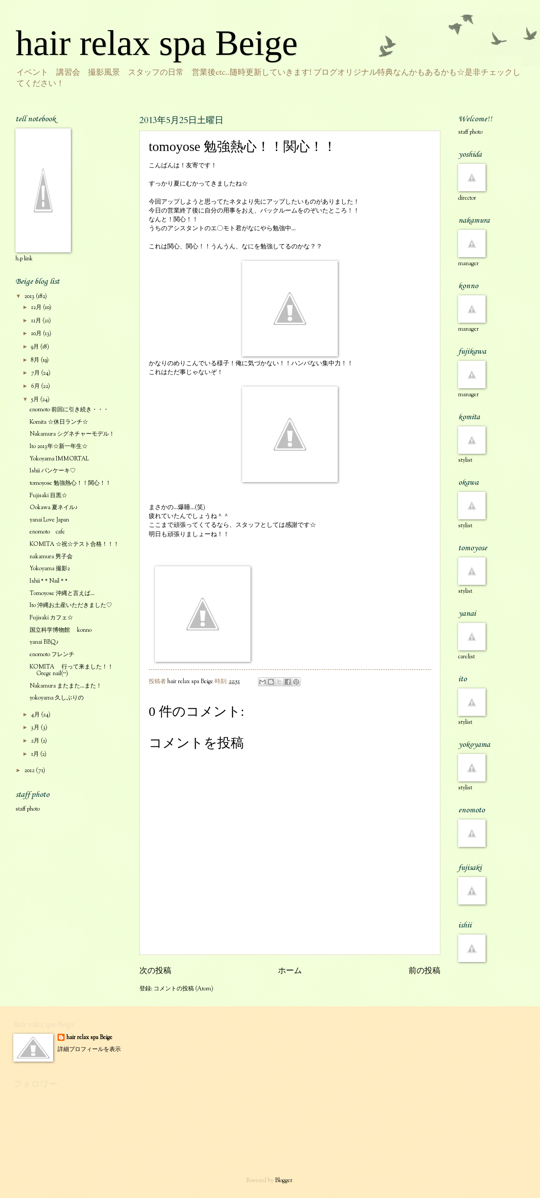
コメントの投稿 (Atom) (183, 989)
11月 (36, 321)
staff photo (27, 809)
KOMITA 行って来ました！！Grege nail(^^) (71, 670)
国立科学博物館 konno (61, 630)
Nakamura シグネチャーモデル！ (72, 434)
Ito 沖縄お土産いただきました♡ (71, 606)
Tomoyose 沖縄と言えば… (62, 594)
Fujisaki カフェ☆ (51, 618)
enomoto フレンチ (52, 655)
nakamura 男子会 (51, 557)
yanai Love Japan (49, 520)
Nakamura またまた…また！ (66, 686)
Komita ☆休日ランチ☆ (59, 422)
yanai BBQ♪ (44, 642)
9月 (35, 347)
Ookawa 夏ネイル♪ (53, 508)
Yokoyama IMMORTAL (59, 459)
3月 (36, 728)
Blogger (284, 1181)
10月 (37, 334)
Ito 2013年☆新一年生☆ (59, 447)
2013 (30, 297)
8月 (36, 360)
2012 (30, 771)
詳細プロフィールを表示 (89, 1050)
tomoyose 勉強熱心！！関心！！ (70, 483)
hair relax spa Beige (156, 42)
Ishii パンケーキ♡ (53, 471)
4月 (36, 715)
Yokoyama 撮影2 (50, 569)
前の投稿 (424, 971)
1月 (35, 754)
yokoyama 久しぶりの (57, 698)
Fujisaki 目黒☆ (48, 496)
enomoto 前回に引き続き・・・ (69, 410)
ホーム (290, 971)
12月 (37, 308)
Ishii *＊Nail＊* (48, 581)
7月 (36, 373)
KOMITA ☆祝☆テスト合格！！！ (74, 545)
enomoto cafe (47, 532)
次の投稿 (155, 971)
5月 (35, 400)
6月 (36, 386)
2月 (36, 741)
